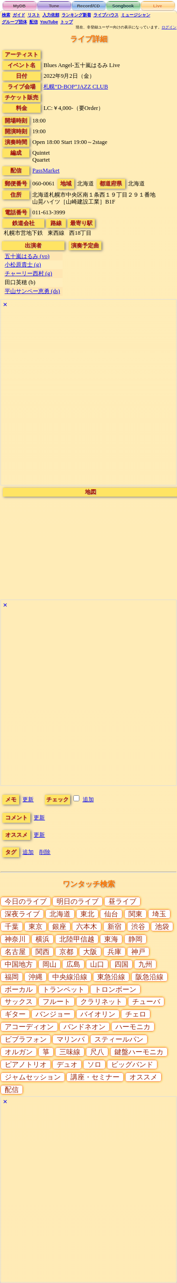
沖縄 (35, 977)
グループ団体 (14, 22)
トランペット (63, 989)
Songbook (123, 5)
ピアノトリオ (26, 1064)
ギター (15, 1014)
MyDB (19, 5)
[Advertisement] (87, 397)
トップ (66, 22)
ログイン (169, 27)
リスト (34, 15)
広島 (73, 964)
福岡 (12, 977)
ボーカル (19, 989)
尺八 (97, 1052)
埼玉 (159, 914)
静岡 (135, 939)
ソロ (94, 1064)
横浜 (42, 939)
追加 (88, 799)
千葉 (12, 926)
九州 (145, 964)
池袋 (162, 926)
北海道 (60, 914)
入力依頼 (50, 15)
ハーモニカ (132, 1026)
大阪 (90, 951)
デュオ (67, 1064)
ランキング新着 (76, 15)
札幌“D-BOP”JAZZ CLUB (75, 86)
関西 (42, 951)
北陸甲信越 (76, 939)
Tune (54, 5)
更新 (28, 799)
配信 (33, 22)
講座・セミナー (95, 1077)
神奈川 (15, 939)
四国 (121, 964)
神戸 (138, 951)
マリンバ (71, 1039)
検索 (6, 15)
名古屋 (15, 951)
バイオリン (97, 1014)
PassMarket (45, 170)
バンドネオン (85, 1026)
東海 (111, 939)
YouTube (49, 22)
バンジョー (53, 1014)
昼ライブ (122, 901)
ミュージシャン (135, 15)
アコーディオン (29, 1026)
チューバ (146, 1001)
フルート (56, 1001)
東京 (35, 926)
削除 (44, 852)
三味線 (69, 1052)
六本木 (86, 926)
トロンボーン (115, 989)
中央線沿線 (69, 977)
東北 (87, 914)
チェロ (135, 1014)
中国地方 (19, 964)
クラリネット (101, 1001)
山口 (97, 964)
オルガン (19, 1052)
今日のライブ (26, 901)
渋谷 (138, 926)
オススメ (143, 1077)
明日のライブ (78, 901)
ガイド (19, 15)
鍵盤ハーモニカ (138, 1052)
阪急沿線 (149, 977)
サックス (19, 1001)
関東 (135, 914)
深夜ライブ (22, 914)
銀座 (59, 926)
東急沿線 (111, 977)
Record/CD (88, 5)
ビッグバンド (132, 1064)
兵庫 (114, 951)
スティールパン (118, 1039)
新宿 (114, 926)
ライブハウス (106, 15)
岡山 (49, 964)
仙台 (111, 914)
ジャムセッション (33, 1077)
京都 (66, 951)
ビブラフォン (26, 1039)
